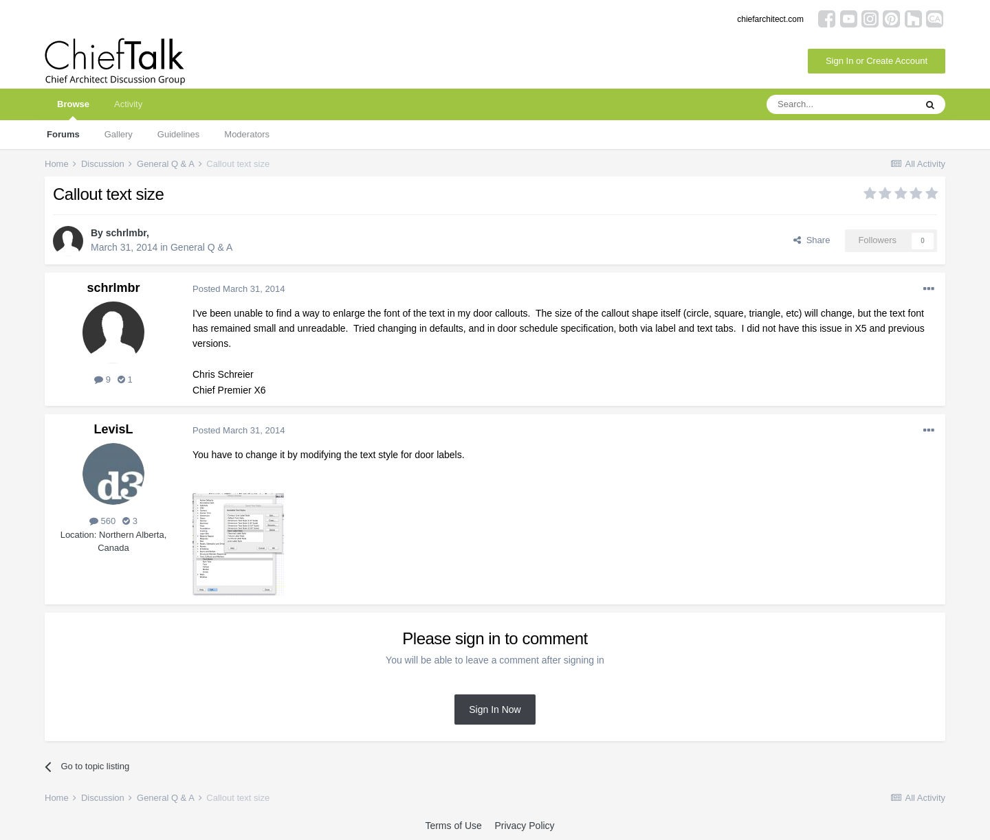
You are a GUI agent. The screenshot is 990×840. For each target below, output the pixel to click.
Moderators (247, 134)
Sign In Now (494, 709)
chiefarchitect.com (770, 19)
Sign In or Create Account (876, 61)
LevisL (113, 429)
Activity (128, 104)
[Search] (841, 104)
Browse (73, 109)
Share (811, 240)
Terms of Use (453, 825)
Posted (238, 289)
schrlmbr (126, 232)
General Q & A (201, 247)
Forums (63, 134)
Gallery (118, 134)
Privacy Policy (524, 825)
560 (102, 521)
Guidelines (178, 134)
